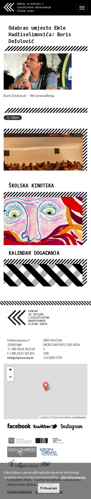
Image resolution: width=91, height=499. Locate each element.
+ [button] (10, 370)
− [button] (10, 377)
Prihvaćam (48, 488)
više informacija (73, 477)
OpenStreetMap (62, 417)
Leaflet (44, 417)
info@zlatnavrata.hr (20, 358)
